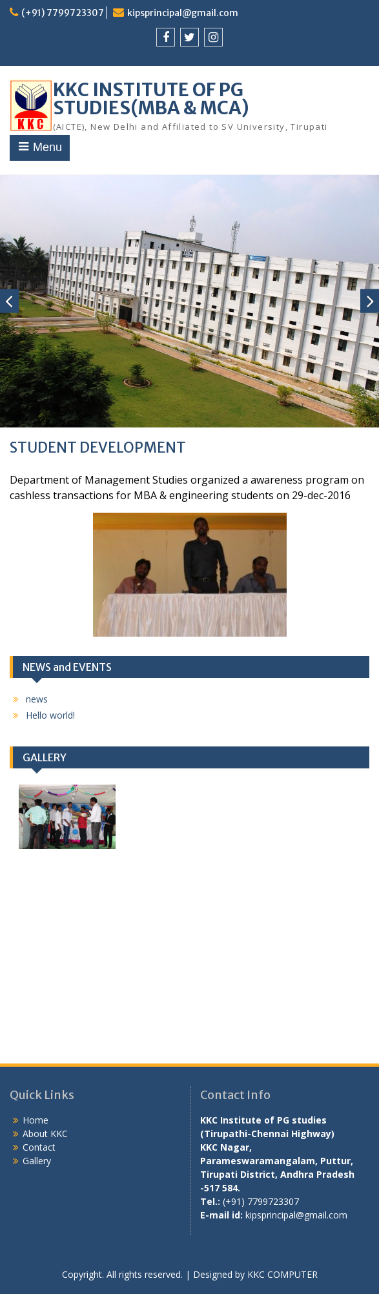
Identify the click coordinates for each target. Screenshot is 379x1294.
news (37, 699)
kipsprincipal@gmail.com (182, 13)
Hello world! (50, 715)
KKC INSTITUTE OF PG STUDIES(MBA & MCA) (151, 98)
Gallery (37, 1161)
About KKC (45, 1133)
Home (35, 1120)
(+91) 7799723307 (62, 13)
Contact (39, 1147)
